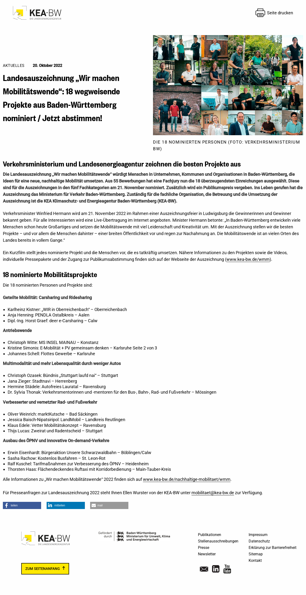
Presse (203, 547)
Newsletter (207, 554)
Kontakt (255, 560)
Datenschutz (259, 541)
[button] (22, 505)
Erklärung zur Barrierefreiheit (272, 547)
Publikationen (209, 534)
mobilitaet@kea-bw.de (212, 492)
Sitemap (256, 554)
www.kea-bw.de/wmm (248, 259)
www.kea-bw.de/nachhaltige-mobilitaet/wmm (186, 479)
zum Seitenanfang (42, 569)
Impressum (258, 534)
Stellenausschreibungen (218, 541)
